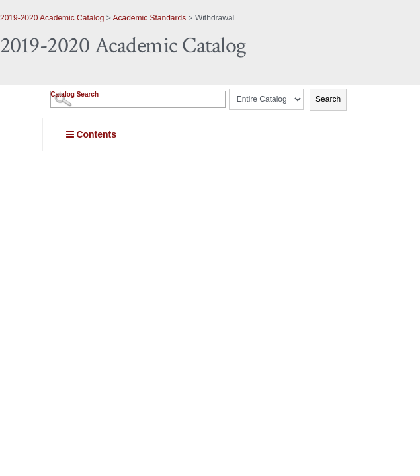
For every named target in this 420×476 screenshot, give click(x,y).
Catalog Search (74, 94)
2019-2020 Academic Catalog (52, 17)
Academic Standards (149, 17)
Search (328, 99)
